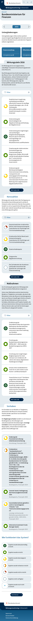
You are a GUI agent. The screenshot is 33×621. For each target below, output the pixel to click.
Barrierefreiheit (10, 615)
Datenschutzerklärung (12, 618)
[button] (2, 2)
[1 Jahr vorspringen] (28, 26)
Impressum (9, 613)
